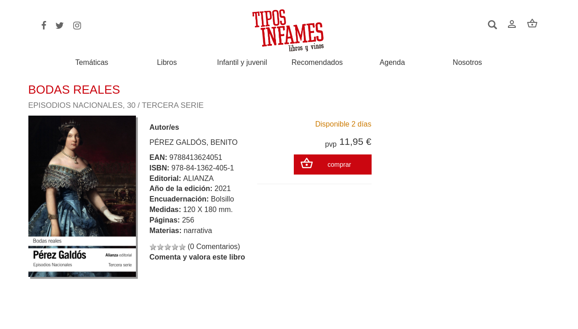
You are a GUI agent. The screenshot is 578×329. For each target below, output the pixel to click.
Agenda (392, 63)
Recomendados (317, 63)
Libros (167, 63)
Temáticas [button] (92, 62)
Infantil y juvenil (242, 63)
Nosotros (467, 63)
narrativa (198, 230)
